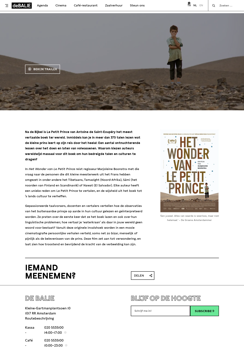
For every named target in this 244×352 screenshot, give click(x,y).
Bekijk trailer (45, 69)
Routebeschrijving (39, 318)
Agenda (42, 5)
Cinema (60, 5)
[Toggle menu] (6, 5)
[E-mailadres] (160, 311)
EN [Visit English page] (201, 5)
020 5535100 (54, 327)
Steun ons (137, 5)
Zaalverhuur (114, 5)
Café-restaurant (86, 5)
